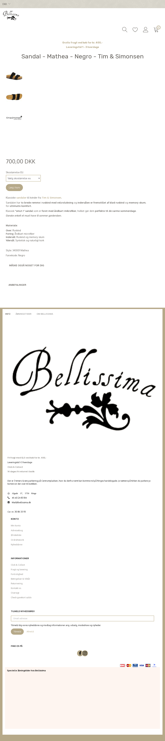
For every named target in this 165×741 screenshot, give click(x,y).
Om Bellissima (45, 314)
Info (7, 314)
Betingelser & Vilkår (20, 578)
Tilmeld (17, 631)
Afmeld (30, 631)
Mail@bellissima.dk (21, 502)
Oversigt (15, 592)
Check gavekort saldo (21, 597)
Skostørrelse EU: (15, 172)
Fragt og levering (19, 569)
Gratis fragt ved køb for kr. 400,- (82, 42)
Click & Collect (18, 564)
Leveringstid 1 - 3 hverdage (82, 47)
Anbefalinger (17, 284)
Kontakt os (16, 588)
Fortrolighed (17, 574)
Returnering (17, 583)
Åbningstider (23, 314)
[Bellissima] (11, 15)
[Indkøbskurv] (156, 29)
